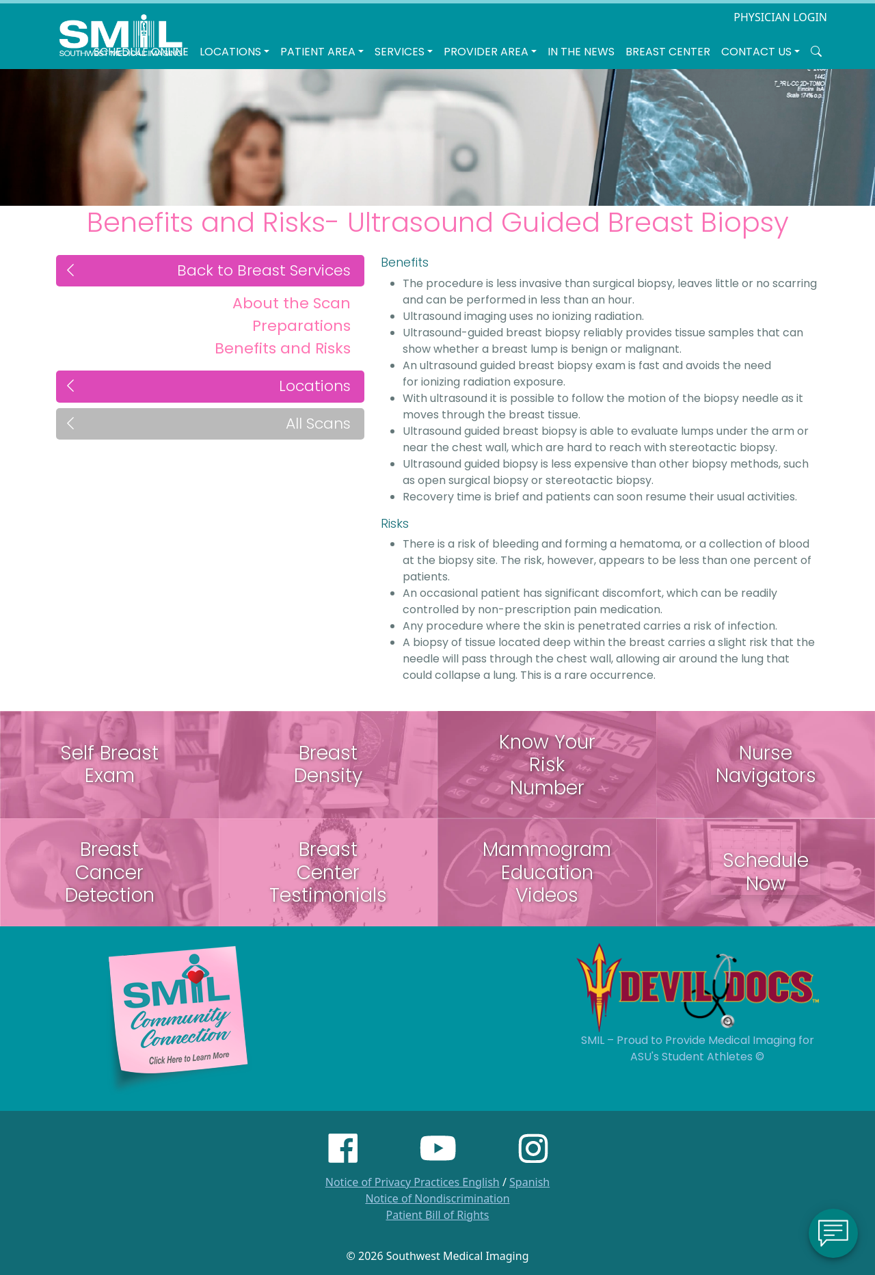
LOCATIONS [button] (230, 51)
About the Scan (291, 303)
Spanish (529, 1182)
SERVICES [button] (400, 51)
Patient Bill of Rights (437, 1214)
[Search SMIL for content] (816, 52)
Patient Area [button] (317, 51)
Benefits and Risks (283, 348)
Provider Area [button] (486, 51)
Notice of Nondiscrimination (437, 1198)
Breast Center (667, 51)
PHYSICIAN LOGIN (780, 17)
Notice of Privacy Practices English (412, 1182)
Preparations (301, 325)
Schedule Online (141, 51)
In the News (581, 51)
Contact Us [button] (756, 51)
